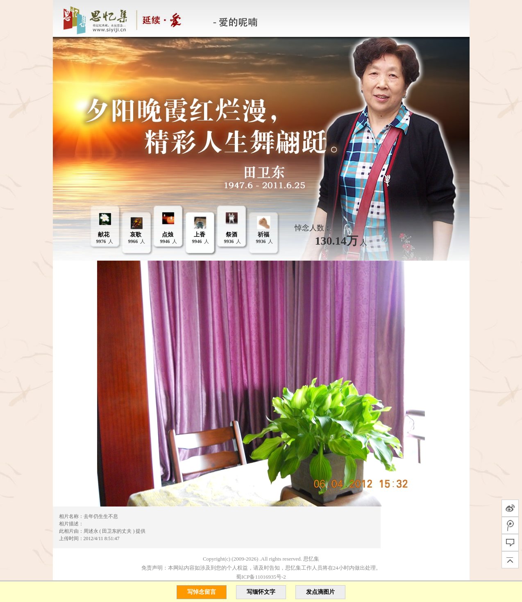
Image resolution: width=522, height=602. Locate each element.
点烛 (167, 235)
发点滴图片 (320, 592)
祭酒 (231, 235)
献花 (103, 235)
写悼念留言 (201, 592)
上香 (199, 235)
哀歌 (135, 235)
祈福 (263, 235)
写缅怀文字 (261, 592)
